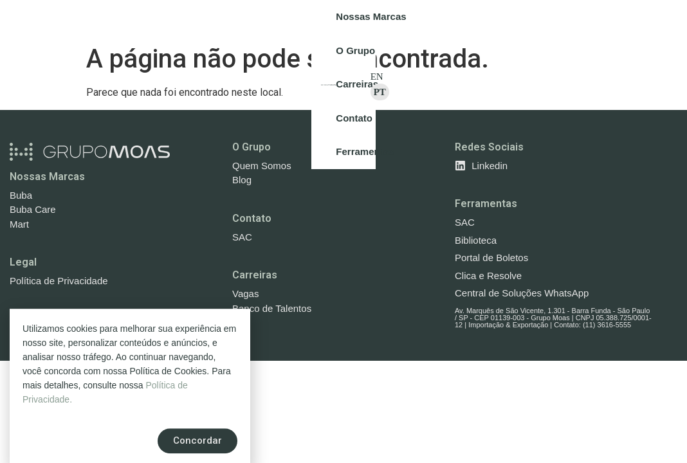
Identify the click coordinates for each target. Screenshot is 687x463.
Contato (251, 218)
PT (668, 19)
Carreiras (254, 275)
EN (643, 19)
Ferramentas (486, 203)
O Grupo (251, 147)
